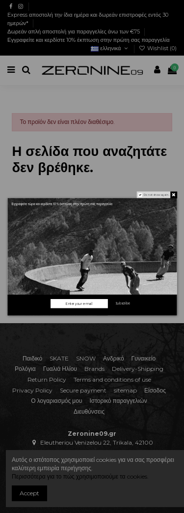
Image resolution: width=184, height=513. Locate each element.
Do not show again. (156, 194)
